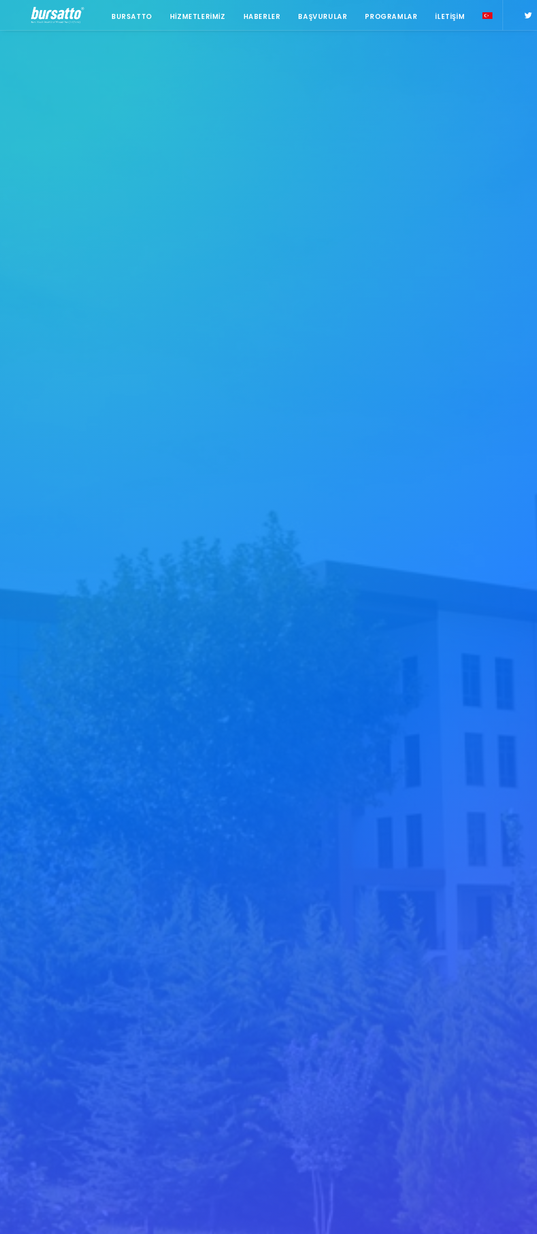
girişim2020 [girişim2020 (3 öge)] (445, 1070)
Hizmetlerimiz (193, 18)
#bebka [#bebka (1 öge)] (438, 911)
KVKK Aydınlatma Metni (55, 1212)
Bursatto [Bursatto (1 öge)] (467, 1022)
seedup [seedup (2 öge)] (470, 1086)
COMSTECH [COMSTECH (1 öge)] (444, 1038)
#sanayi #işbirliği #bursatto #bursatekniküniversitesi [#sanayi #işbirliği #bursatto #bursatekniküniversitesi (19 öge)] (470, 966)
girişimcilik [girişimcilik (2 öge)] (494, 1070)
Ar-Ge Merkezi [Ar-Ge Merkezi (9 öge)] (480, 1005)
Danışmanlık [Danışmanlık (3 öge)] (447, 1054)
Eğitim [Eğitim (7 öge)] (490, 1054)
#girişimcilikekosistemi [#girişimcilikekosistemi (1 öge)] (466, 927)
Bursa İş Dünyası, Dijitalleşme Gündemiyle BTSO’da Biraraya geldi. (197, 980)
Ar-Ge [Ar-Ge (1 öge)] (436, 1005)
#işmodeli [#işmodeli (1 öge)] (443, 943)
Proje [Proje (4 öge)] (437, 1086)
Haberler (257, 18)
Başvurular (318, 18)
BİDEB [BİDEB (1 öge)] (503, 1022)
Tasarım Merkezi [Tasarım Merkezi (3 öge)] (454, 1102)
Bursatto (127, 18)
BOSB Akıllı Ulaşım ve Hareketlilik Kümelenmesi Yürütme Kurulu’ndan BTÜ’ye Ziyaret (200, 933)
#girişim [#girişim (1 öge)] (475, 911)
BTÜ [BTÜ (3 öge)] (433, 1022)
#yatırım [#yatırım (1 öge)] (485, 989)
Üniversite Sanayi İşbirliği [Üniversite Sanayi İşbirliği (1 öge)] (456, 1122)
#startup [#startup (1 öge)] (443, 989)
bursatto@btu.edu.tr (54, 1049)
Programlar (387, 18)
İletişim (446, 18)
